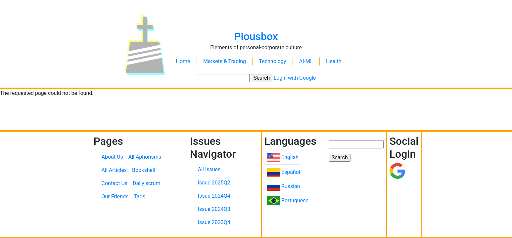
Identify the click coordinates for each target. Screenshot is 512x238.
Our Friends (115, 196)
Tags (139, 196)
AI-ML (306, 61)
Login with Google (295, 78)
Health (334, 61)
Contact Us (115, 183)
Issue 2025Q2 (214, 182)
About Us (112, 157)
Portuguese (294, 200)
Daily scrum (146, 183)
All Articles (114, 170)
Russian (290, 186)
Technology (272, 61)
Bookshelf (144, 170)
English (290, 157)
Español (290, 172)
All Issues (209, 169)
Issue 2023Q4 (214, 222)
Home (183, 61)
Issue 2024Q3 (214, 209)
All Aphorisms (144, 157)
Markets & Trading (224, 61)
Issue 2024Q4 (214, 196)
